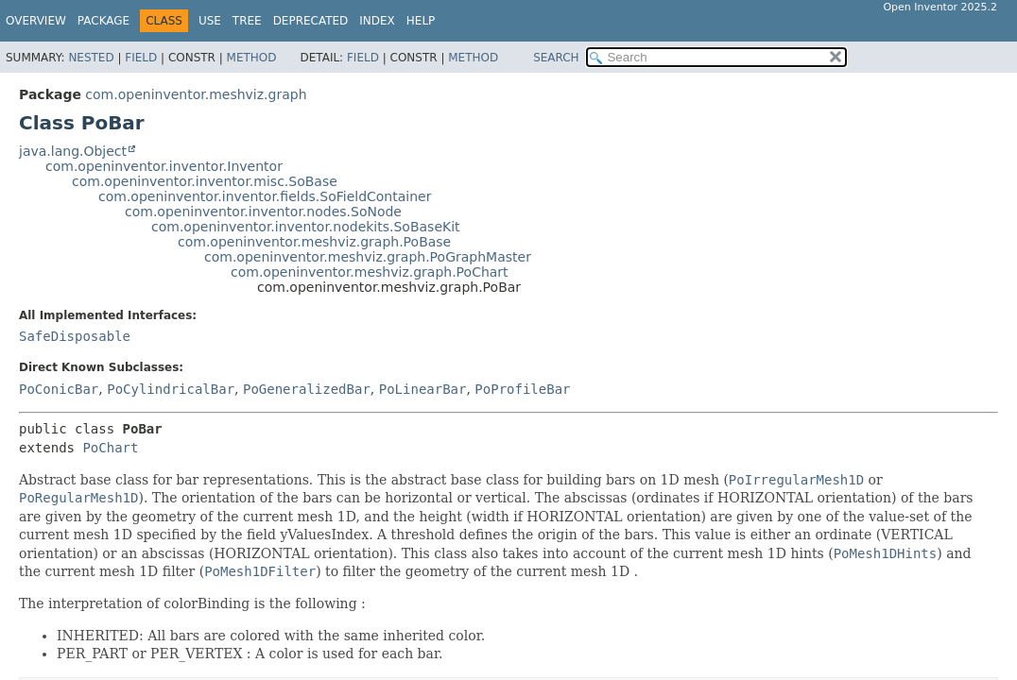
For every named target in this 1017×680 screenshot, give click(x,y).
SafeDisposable (74, 336)
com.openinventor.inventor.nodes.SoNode (263, 211)
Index (377, 20)
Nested (90, 57)
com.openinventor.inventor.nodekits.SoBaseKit (305, 226)
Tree (247, 20)
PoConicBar (58, 389)
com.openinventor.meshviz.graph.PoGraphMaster (367, 256)
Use (209, 20)
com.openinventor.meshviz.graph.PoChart (369, 272)
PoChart (110, 447)
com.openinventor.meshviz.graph (195, 94)
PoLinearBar (423, 389)
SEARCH (556, 57)
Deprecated (311, 20)
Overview (36, 20)
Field (141, 57)
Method (252, 57)
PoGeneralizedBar (307, 389)
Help (421, 20)
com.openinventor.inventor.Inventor (164, 166)
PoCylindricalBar (170, 389)
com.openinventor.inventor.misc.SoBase (204, 181)
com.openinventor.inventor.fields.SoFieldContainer (264, 196)
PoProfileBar (522, 389)
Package (103, 20)
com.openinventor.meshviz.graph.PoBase (314, 241)
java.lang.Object (73, 151)
